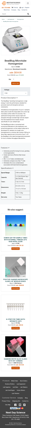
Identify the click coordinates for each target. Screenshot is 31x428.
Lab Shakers (23, 387)
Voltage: (7, 90)
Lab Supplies (6, 387)
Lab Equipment (21, 384)
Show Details (15, 248)
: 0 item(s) (15, 7)
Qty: (10, 79)
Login (22, 7)
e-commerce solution (21, 424)
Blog (19, 10)
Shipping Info (16, 401)
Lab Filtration (15, 393)
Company (13, 10)
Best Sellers (23, 381)
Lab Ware (15, 387)
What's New (7, 10)
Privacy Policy (6, 401)
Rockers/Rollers (10, 384)
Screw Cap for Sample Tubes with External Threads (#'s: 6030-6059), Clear (15, 240)
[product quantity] (16, 79)
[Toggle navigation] (28, 3)
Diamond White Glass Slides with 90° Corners (15, 360)
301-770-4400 (6, 7)
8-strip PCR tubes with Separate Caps (15, 320)
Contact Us (24, 10)
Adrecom (13, 424)
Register (27, 7)
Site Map (7, 405)
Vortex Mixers (21, 390)
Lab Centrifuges (10, 390)
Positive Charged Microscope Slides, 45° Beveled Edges (15, 280)
